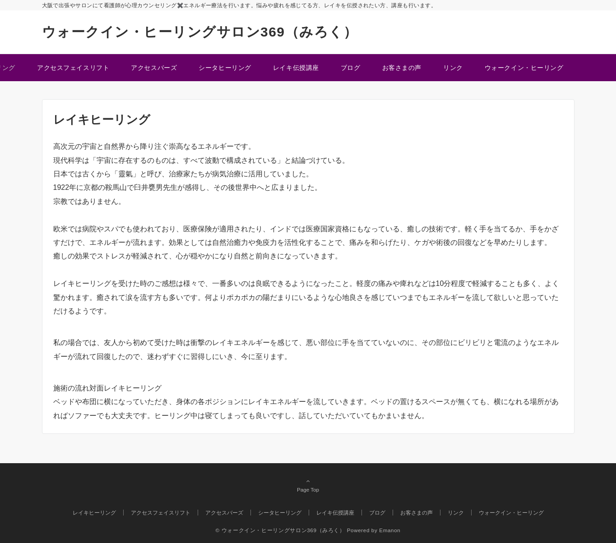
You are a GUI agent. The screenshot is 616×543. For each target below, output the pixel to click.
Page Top (308, 485)
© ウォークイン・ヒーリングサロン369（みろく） (280, 530)
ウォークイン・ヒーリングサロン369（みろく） (200, 31)
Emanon (389, 530)
